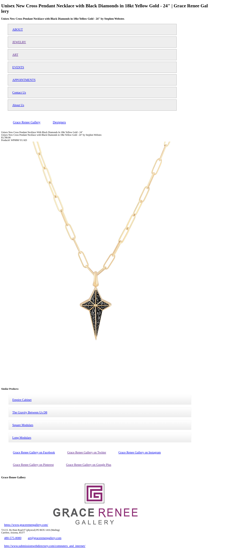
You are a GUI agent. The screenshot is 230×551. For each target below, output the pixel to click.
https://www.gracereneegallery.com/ (26, 524)
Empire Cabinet (22, 399)
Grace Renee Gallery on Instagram (139, 452)
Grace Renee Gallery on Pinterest (33, 464)
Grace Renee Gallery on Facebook (34, 452)
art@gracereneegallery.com (44, 538)
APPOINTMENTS (23, 79)
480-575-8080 (12, 538)
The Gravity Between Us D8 (29, 412)
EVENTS (18, 67)
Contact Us (19, 92)
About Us (18, 105)
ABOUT (17, 29)
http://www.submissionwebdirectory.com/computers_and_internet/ (44, 545)
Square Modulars (22, 425)
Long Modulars (21, 437)
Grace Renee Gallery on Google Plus (88, 464)
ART (15, 54)
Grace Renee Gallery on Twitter (86, 452)
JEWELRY (19, 42)
